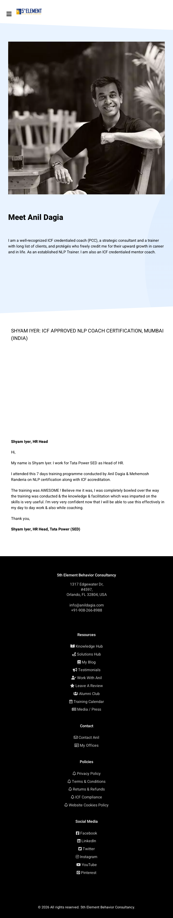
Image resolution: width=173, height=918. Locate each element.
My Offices (89, 745)
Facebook (88, 833)
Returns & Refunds (89, 789)
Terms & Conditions (88, 781)
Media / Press (89, 709)
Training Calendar (89, 702)
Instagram (88, 857)
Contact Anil (89, 737)
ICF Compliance (88, 797)
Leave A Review (89, 686)
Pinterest (88, 873)
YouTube (89, 865)
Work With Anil (89, 678)
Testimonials (89, 670)
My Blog (89, 662)
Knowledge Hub (89, 646)
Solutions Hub (89, 654)
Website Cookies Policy (89, 805)
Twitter (89, 849)
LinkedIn (88, 841)
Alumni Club (89, 694)
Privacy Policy (89, 774)
